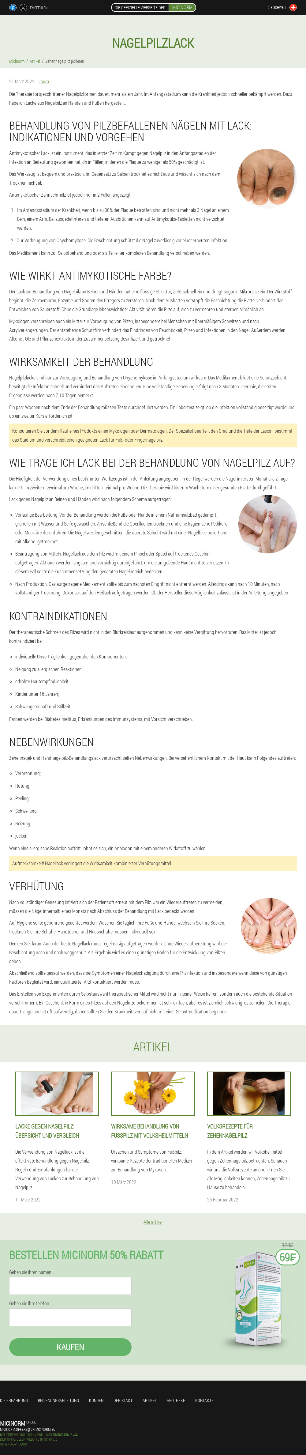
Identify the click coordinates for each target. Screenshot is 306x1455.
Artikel (150, 1400)
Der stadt (123, 1400)
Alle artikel (153, 1222)
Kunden (96, 1400)
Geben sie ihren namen (30, 1272)
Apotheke (176, 1400)
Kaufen (70, 1347)
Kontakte (204, 1400)
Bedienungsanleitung (58, 1400)
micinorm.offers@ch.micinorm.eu (27, 1429)
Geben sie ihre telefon (29, 1303)
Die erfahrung (14, 1400)
